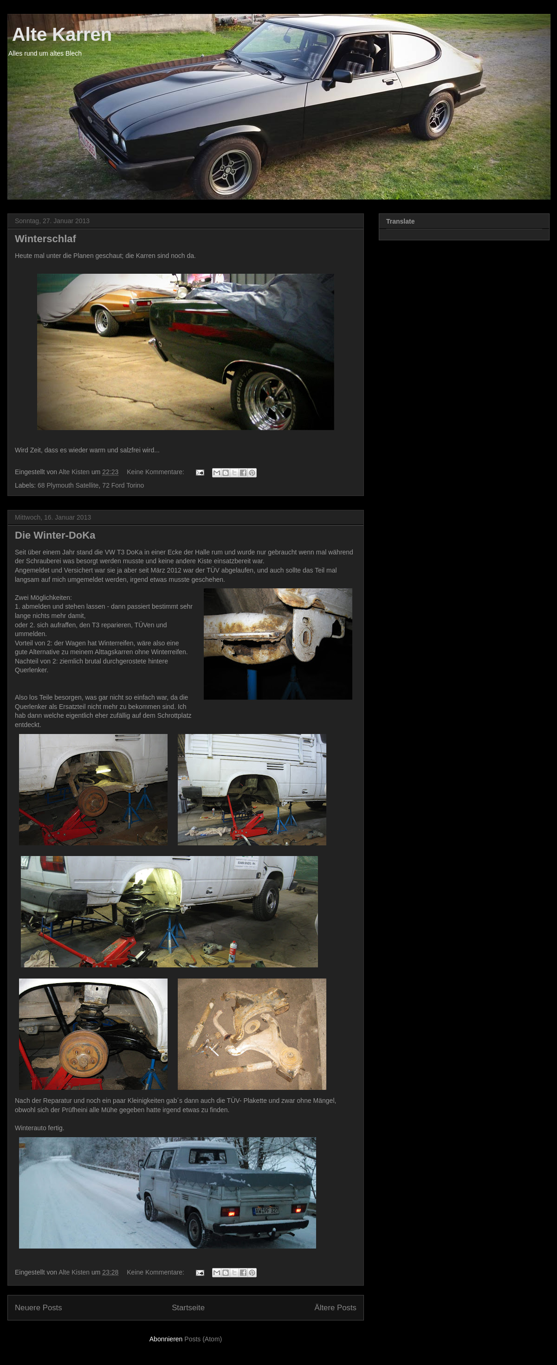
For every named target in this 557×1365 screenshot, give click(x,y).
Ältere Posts (335, 1307)
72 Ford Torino (123, 485)
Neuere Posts (38, 1307)
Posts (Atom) (203, 1339)
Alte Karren (59, 34)
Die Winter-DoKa (55, 535)
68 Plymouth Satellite (68, 485)
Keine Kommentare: (156, 472)
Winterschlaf (45, 239)
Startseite (188, 1307)
